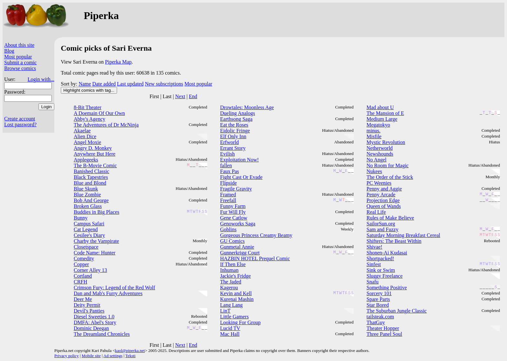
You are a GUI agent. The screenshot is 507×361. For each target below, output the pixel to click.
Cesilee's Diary (89, 235)
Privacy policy (66, 355)
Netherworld (380, 148)
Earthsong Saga (236, 119)
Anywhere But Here (94, 154)
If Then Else (233, 264)
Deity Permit (87, 305)
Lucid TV (230, 328)
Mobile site (91, 355)
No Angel (377, 159)
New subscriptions (164, 84)
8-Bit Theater (87, 107)
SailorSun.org (381, 223)
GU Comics (232, 241)
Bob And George (91, 200)
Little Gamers (234, 316)
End (193, 96)
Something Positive (387, 287)
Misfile (374, 136)
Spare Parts (378, 299)
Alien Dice (85, 136)
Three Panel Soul (384, 334)
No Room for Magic (388, 165)
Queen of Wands (384, 206)
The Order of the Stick (390, 177)
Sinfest (374, 264)
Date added (103, 84)
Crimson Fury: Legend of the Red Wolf (114, 287)
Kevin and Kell (236, 293)
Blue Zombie (87, 194)
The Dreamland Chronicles (102, 334)
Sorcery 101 (379, 293)
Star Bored (378, 305)
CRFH (80, 281)
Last (167, 96)
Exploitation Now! (239, 159)
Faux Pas (229, 171)
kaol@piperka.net (130, 350)
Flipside (228, 183)
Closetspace (86, 247)
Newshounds (380, 154)
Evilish (227, 154)
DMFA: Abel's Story (95, 322)
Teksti (130, 355)
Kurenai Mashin (237, 299)
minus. (374, 130)
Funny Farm (233, 206)
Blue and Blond (90, 183)
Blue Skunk (86, 188)
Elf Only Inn (233, 136)
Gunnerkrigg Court (240, 252)
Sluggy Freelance (385, 276)
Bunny (81, 218)
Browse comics (20, 68)
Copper (81, 264)
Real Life (376, 212)
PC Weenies (379, 183)
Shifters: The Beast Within (394, 241)
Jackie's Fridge (235, 276)
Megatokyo (378, 125)
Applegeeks (86, 159)
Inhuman (229, 270)
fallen (226, 165)
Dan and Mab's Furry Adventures (108, 293)
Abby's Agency (89, 119)
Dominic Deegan (91, 328)
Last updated (130, 84)
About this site (19, 45)
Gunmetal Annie (237, 247)
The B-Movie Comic (95, 165)
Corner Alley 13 (90, 270)
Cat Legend (86, 229)
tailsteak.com (380, 316)
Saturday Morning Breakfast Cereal (403, 235)
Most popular (18, 56)
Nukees (374, 171)
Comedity (84, 258)
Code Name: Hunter (94, 252)
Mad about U (380, 107)
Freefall (228, 200)
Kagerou (229, 287)
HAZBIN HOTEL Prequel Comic (255, 258)
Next (180, 96)
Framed (228, 194)
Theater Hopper (383, 328)
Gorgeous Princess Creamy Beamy (256, 235)
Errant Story (233, 148)
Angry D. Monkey (93, 148)
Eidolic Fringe (235, 130)
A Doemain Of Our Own (99, 113)
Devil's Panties (89, 311)
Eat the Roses (234, 125)
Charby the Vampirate (96, 241)
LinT (225, 311)
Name (85, 84)
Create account (19, 118)
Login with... (40, 79)
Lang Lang (231, 305)
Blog (9, 51)
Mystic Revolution (386, 142)
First (154, 96)
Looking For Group (240, 322)
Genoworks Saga (237, 223)
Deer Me (83, 299)
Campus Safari (89, 223)
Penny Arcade (381, 194)
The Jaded (230, 281)
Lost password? (20, 124)
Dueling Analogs (237, 113)
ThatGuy (376, 322)
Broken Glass (88, 206)
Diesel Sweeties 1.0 (94, 316)
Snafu (373, 281)
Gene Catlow (233, 218)
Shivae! (375, 247)
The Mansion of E (385, 113)
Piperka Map (118, 62)
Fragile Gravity (236, 188)
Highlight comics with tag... (88, 90)
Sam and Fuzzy (383, 229)
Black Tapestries (91, 177)
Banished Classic (91, 171)
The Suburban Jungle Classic (397, 311)
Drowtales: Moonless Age (247, 107)
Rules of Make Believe (390, 218)
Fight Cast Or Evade (241, 177)
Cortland (83, 276)
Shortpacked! (380, 258)
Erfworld (229, 142)
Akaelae (82, 130)
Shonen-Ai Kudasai (387, 252)
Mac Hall (230, 334)
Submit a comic (20, 62)
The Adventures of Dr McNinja (106, 125)
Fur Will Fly (233, 212)
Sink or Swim (381, 270)
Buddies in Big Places (96, 212)
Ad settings (113, 355)
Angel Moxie (87, 142)
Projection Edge (383, 200)
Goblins (228, 229)
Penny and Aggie (384, 188)
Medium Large (382, 119)
